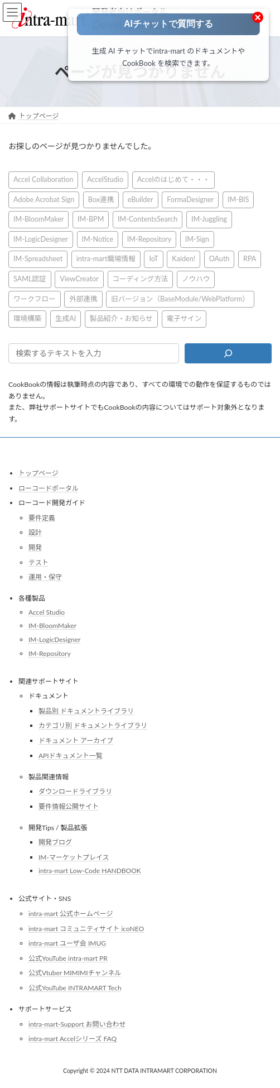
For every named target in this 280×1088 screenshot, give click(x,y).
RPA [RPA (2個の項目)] (249, 259)
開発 (35, 547)
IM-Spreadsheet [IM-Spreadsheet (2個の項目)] (37, 259)
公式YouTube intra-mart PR (68, 958)
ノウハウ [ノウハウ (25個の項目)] (196, 279)
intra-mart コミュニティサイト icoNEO (86, 928)
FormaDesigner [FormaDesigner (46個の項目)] (190, 199)
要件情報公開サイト (68, 806)
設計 (35, 533)
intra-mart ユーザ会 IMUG (67, 943)
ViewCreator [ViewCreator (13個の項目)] (79, 279)
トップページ (38, 473)
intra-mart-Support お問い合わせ (77, 1024)
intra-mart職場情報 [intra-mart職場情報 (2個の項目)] (106, 259)
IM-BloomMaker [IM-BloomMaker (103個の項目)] (38, 219)
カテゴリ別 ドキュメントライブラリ (92, 726)
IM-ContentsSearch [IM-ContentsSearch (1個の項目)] (147, 219)
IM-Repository (49, 653)
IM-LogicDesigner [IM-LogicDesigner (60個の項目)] (40, 239)
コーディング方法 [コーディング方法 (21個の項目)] (140, 279)
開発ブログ (55, 842)
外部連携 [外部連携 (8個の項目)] (83, 299)
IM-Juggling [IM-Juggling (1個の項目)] (209, 219)
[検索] (228, 353)
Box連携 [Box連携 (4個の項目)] (101, 199)
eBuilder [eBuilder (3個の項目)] (140, 199)
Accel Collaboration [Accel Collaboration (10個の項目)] (43, 179)
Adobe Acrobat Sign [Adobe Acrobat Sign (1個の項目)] (43, 199)
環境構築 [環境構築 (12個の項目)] (27, 318)
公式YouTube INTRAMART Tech (75, 988)
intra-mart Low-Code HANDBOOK (89, 871)
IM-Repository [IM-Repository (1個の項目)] (149, 239)
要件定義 (41, 518)
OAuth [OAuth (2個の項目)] (219, 259)
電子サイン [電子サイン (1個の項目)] (184, 318)
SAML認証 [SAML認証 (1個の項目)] (29, 279)
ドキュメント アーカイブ (75, 740)
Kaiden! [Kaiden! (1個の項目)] (183, 259)
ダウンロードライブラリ (75, 791)
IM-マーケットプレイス (73, 857)
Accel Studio (46, 612)
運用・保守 (45, 577)
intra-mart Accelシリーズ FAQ (72, 1038)
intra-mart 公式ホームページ (70, 913)
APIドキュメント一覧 (70, 755)
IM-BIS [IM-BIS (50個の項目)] (238, 199)
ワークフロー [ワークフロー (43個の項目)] (34, 299)
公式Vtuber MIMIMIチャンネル (74, 973)
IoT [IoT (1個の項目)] (153, 259)
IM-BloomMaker (52, 626)
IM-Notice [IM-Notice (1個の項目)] (98, 239)
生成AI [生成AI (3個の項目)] (65, 318)
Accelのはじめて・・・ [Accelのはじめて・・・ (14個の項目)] (173, 179)
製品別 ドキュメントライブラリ (86, 711)
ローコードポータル (48, 488)
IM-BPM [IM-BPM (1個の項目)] (91, 219)
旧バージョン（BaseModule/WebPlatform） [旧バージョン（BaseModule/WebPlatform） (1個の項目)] (180, 299)
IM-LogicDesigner (54, 639)
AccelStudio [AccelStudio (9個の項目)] (105, 179)
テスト (38, 562)
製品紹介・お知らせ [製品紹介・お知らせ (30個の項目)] (121, 318)
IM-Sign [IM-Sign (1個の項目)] (197, 239)
